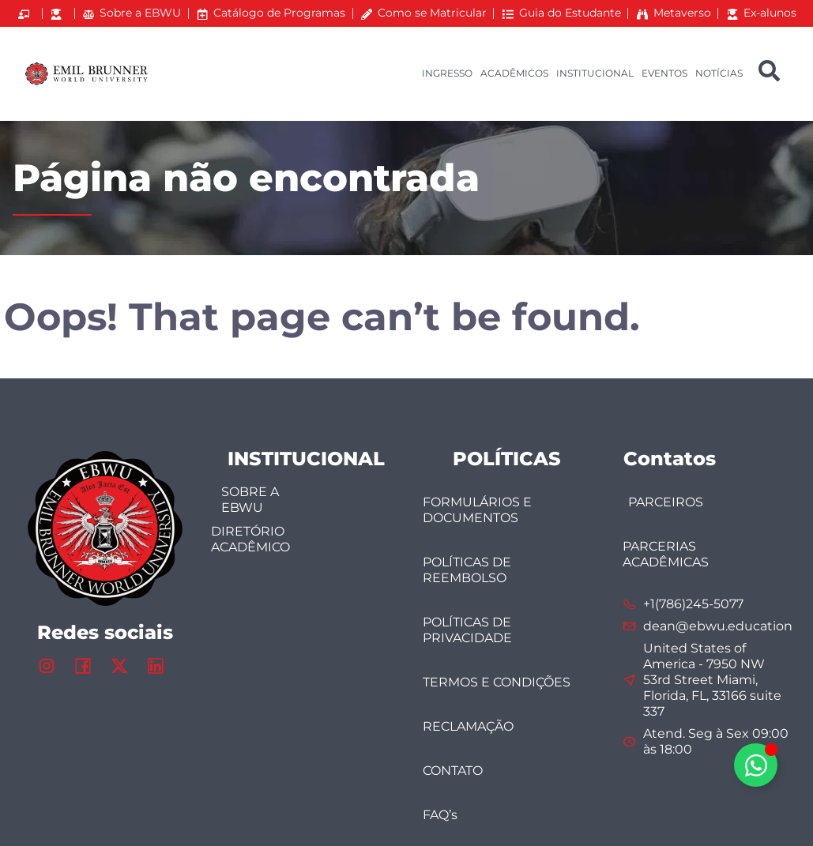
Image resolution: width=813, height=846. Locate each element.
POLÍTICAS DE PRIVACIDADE (467, 630)
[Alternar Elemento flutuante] (755, 765)
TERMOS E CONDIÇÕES (496, 682)
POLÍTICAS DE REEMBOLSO (467, 570)
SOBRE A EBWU (250, 499)
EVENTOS (664, 73)
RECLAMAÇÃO (468, 726)
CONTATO (453, 770)
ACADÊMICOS (514, 73)
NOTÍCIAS (719, 73)
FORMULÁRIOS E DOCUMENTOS (477, 509)
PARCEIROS (665, 501)
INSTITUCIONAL (595, 73)
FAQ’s (440, 814)
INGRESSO (447, 73)
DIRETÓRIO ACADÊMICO (250, 539)
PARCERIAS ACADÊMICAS (666, 554)
